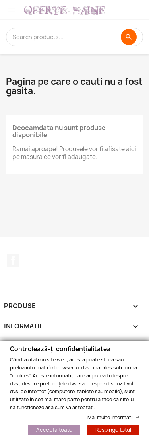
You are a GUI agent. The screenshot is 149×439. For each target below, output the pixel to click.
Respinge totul (113, 429)
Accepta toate (54, 429)
